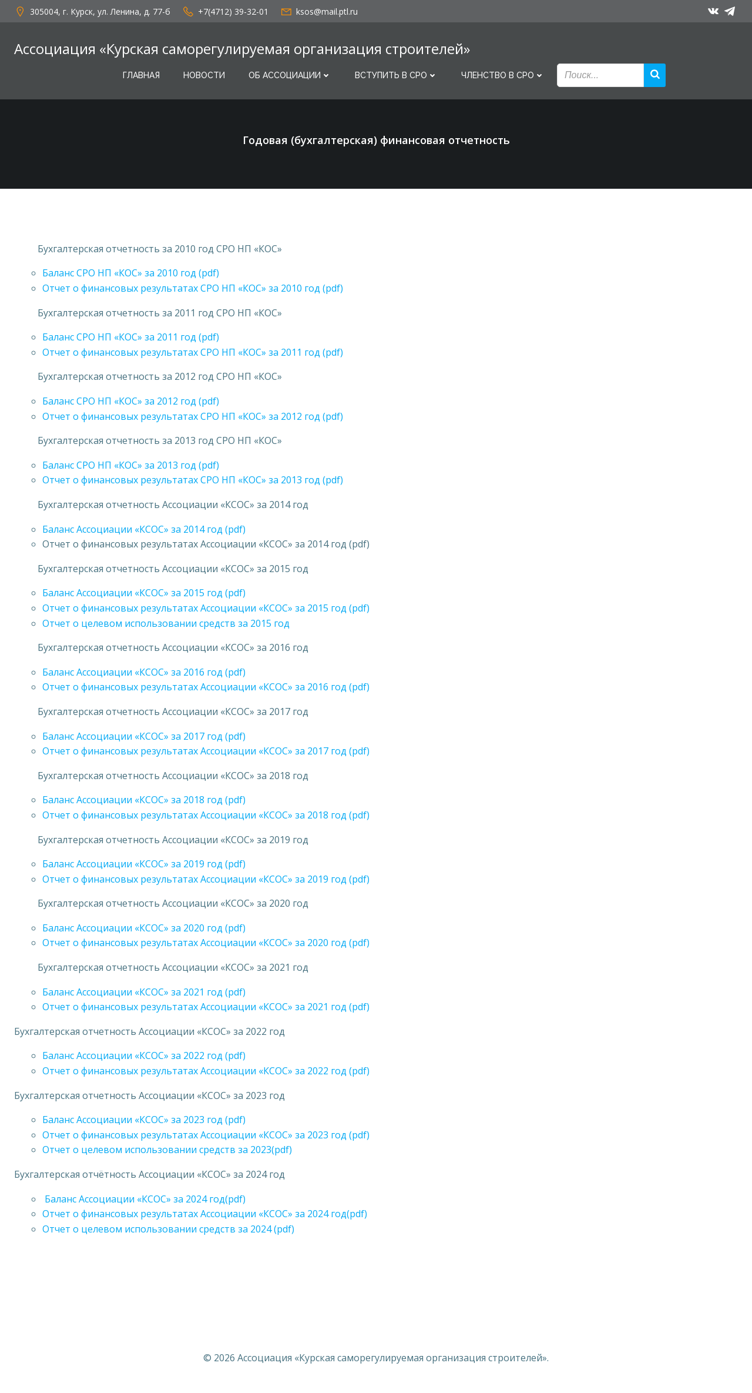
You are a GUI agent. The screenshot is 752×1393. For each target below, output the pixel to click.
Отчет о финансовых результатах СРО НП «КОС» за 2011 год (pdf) (192, 352)
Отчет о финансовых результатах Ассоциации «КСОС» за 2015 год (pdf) (206, 608)
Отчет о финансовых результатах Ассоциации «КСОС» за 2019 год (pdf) (206, 879)
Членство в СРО (503, 75)
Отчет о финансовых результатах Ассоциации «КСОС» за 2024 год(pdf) (204, 1213)
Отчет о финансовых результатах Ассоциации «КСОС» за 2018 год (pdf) (206, 815)
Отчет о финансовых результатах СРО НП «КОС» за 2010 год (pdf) (192, 288)
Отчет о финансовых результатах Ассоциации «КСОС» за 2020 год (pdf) (206, 942)
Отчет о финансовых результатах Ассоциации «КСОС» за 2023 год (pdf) (206, 1134)
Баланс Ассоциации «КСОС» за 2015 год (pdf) (144, 592)
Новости (204, 75)
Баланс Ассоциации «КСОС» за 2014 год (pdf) (144, 529)
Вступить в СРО (396, 75)
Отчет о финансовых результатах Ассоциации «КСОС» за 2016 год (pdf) (206, 686)
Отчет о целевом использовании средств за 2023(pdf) (167, 1149)
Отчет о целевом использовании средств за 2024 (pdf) (168, 1228)
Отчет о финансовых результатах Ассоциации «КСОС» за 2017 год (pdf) (206, 750)
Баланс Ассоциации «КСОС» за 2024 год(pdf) (144, 1198)
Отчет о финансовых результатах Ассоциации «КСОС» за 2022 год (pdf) (206, 1070)
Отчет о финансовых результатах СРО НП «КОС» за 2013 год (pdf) (192, 479)
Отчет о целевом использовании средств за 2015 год (166, 623)
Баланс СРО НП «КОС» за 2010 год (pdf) (130, 272)
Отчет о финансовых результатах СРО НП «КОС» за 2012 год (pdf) (192, 416)
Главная (141, 75)
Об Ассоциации (290, 75)
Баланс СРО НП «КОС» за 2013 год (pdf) (130, 465)
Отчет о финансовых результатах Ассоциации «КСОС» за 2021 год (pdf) (206, 1006)
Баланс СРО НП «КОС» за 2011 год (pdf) (130, 336)
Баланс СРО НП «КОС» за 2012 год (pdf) (130, 401)
